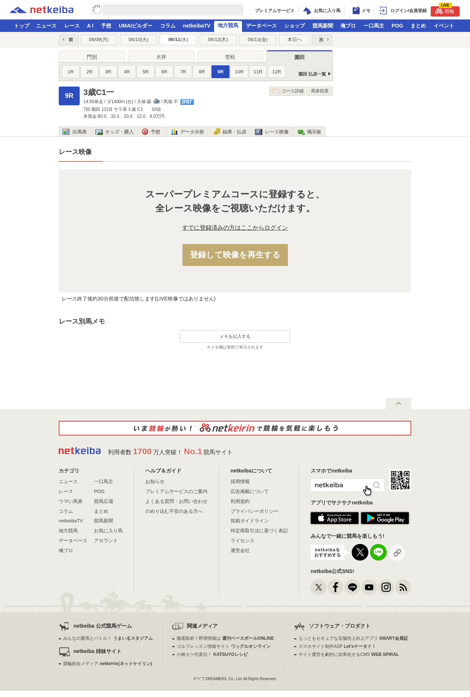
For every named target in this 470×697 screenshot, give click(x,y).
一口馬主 (374, 26)
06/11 (178, 39)
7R (183, 71)
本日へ (295, 39)
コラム (168, 26)
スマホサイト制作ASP (337, 646)
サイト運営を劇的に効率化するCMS (349, 654)
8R (202, 71)
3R (108, 71)
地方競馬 (228, 25)
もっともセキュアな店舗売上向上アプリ (353, 638)
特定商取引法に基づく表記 (259, 530)
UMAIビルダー (135, 26)
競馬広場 (103, 501)
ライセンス (242, 540)
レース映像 (272, 132)
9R (220, 71)
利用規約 (240, 501)
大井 (161, 57)
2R (89, 71)
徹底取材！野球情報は (225, 638)
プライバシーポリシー (254, 511)
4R (127, 71)
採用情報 (240, 481)
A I (90, 26)
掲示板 (309, 132)
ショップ (294, 26)
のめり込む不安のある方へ (174, 511)
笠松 (230, 57)
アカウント (106, 540)
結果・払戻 (229, 132)
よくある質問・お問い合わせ (176, 501)
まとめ (418, 26)
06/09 (99, 39)
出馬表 (74, 132)
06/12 (218, 39)
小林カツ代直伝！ (212, 654)
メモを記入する (235, 336)
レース (72, 26)
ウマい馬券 (71, 501)
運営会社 (240, 550)
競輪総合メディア (107, 663)
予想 (106, 26)
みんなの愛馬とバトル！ (107, 638)
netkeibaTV (196, 26)
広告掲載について (250, 491)
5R (145, 71)
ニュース (46, 26)
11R (258, 71)
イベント (444, 26)
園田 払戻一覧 (312, 74)
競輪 (444, 10)
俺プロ (348, 26)
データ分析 (187, 132)
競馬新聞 (322, 26)
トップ (21, 26)
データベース (261, 26)
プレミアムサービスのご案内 (176, 491)
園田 (299, 57)
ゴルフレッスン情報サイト (223, 646)
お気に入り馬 (108, 530)
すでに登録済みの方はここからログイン (235, 228)
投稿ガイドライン (250, 520)
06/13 (258, 39)
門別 (92, 57)
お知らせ (154, 481)
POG (397, 26)
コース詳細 (288, 91)
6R (164, 71)
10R (239, 71)
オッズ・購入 (114, 132)
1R (71, 71)
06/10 (138, 39)
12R (276, 71)
